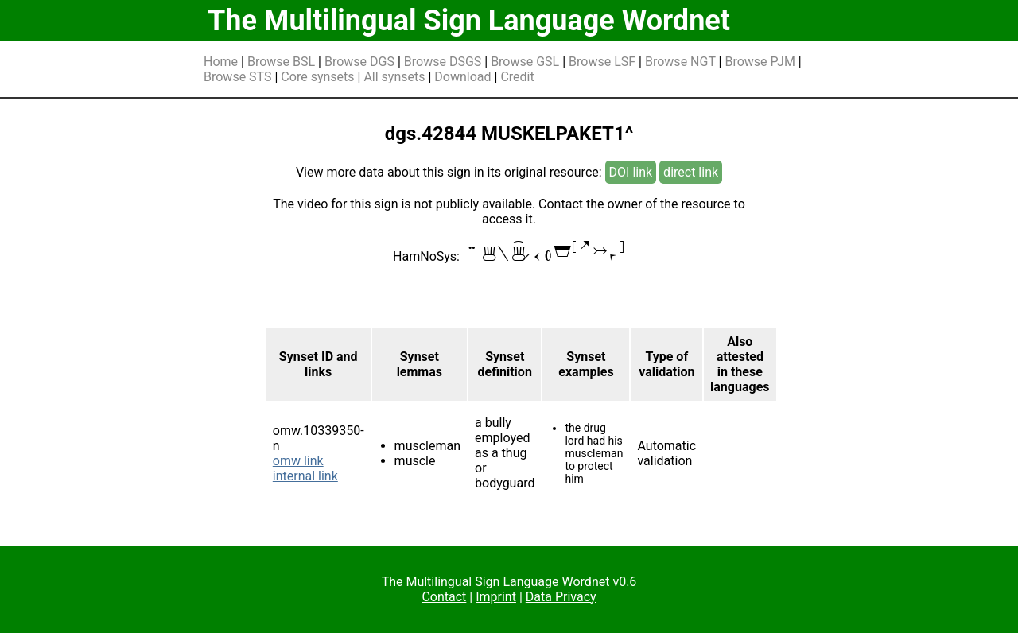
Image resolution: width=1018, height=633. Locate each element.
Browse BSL (281, 61)
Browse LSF (602, 61)
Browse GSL (525, 61)
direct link (690, 172)
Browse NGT (680, 61)
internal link (305, 475)
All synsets (394, 76)
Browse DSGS (443, 61)
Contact (444, 596)
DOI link (631, 172)
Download (462, 76)
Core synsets (317, 76)
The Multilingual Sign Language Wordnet (469, 20)
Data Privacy (561, 596)
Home (221, 61)
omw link (298, 460)
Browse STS (238, 76)
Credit (517, 76)
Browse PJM (760, 61)
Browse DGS (359, 61)
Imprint (496, 596)
